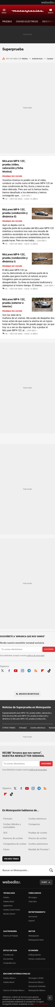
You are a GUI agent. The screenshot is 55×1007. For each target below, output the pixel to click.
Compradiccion (9, 963)
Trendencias (8, 955)
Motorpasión (27, 10)
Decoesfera (8, 959)
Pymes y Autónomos (36, 959)
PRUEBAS (7, 21)
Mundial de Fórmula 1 (39, 849)
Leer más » (26, 196)
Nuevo (50, 13)
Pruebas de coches (12, 176)
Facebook (9, 670)
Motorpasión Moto (36, 940)
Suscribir (48, 649)
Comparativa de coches (14, 844)
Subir (44, 882)
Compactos (34, 824)
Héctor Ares (16, 199)
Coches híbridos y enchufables (12, 826)
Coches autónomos (38, 844)
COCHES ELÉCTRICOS (27, 21)
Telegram (29, 670)
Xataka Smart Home (11, 910)
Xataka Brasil (8, 982)
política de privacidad (35, 655)
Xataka (6, 897)
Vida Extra (32, 901)
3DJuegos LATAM (35, 978)
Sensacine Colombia (36, 986)
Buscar (51, 870)
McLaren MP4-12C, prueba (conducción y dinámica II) (15, 213)
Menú (4, 13)
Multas (25, 59)
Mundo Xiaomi (9, 914)
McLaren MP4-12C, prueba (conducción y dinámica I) (15, 258)
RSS (35, 670)
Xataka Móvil (8, 901)
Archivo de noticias (29, 694)
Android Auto (37, 59)
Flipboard (42, 670)
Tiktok (49, 670)
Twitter (2, 670)
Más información (41, 1004)
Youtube (15, 670)
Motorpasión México (36, 990)
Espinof (31, 921)
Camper (50, 59)
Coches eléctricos (37, 728)
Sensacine (32, 916)
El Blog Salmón (34, 955)
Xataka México (9, 978)
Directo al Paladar (10, 936)
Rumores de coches (13, 838)
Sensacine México (36, 982)
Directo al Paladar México (13, 990)
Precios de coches (37, 838)
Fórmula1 (23, 728)
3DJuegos (32, 897)
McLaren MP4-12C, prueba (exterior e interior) (13, 303)
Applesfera (7, 906)
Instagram (22, 670)
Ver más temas (11, 859)
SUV (5, 832)
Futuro (6, 849)
